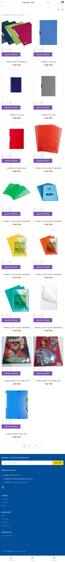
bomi (3, 516)
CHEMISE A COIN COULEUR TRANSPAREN (48, 168)
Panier (4, 506)
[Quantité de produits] (6, 50)
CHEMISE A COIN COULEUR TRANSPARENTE (48, 328)
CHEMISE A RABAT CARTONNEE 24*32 (16, 381)
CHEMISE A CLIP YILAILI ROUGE (16, 168)
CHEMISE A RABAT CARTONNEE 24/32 (48, 381)
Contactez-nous (7, 536)
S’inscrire (5, 499)
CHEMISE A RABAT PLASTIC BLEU (16, 434)
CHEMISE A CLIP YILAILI (48, 62)
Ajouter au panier (11, 54)
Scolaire (4, 522)
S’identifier (5, 502)
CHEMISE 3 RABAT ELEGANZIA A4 (16, 62)
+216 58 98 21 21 (14, 475)
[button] (61, 2)
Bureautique (6, 526)
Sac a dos (5, 519)
